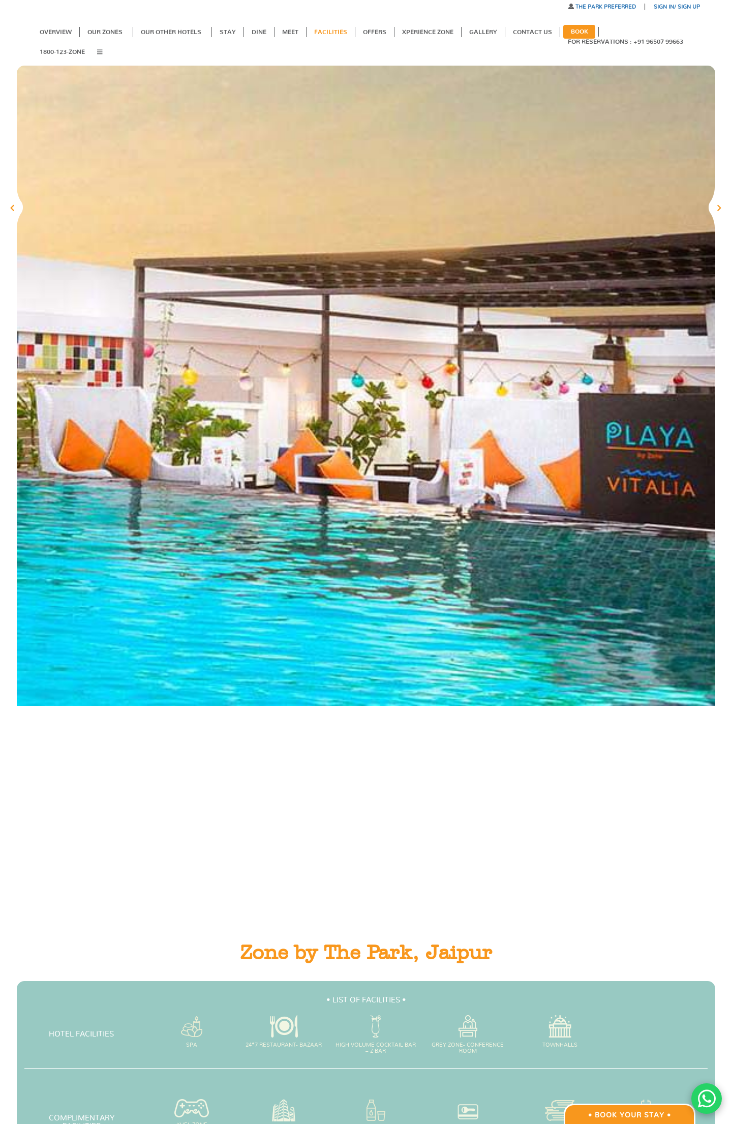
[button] (103, 53)
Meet (290, 32)
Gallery (483, 32)
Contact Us (532, 32)
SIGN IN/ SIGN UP (677, 7)
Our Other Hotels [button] (172, 32)
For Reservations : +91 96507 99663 (627, 42)
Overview (56, 32)
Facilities (330, 32)
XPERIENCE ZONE (427, 32)
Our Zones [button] (105, 32)
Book (579, 31)
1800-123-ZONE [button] (62, 52)
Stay (228, 32)
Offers (374, 32)
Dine (259, 32)
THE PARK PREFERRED (605, 7)
